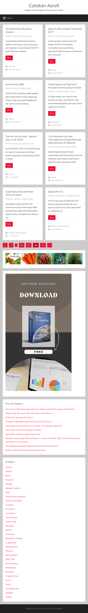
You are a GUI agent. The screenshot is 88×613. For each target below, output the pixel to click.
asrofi (30, 36)
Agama (9, 467)
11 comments (56, 229)
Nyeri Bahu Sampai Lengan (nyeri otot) (23, 434)
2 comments (14, 177)
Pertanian (10, 572)
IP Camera (10, 509)
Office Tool (10, 559)
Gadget (9, 484)
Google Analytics (13, 488)
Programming (12, 576)
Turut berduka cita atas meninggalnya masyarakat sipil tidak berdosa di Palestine (64, 139)
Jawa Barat (10, 513)
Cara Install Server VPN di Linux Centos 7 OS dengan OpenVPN (34, 426)
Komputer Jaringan (14, 538)
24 (43, 245)
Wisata (9, 597)
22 (29, 245)
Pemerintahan (12, 563)
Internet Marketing (14, 501)
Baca (9, 58)
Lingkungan (11, 542)
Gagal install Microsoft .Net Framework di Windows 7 (29, 413)
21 (22, 245)
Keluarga (10, 526)
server (8, 580)
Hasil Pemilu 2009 (15, 84)
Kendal (9, 530)
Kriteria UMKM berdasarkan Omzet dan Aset (25, 450)
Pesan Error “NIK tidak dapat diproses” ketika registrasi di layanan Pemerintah (40, 409)
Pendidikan (11, 568)
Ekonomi (9, 480)
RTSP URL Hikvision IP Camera (19, 417)
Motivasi (12, 67)
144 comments (57, 73)
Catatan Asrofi (44, 5)
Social (53, 70)
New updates (12, 555)
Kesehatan (55, 122)
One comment (14, 70)
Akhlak (9, 471)
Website (9, 593)
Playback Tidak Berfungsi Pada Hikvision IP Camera (29, 421)
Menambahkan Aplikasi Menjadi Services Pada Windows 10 (32, 446)
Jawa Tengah (11, 517)
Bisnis (8, 475)
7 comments (56, 125)
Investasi (9, 505)
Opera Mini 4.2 (55, 191)
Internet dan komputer (18, 233)
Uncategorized (12, 588)
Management (12, 547)
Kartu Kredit (11, 521)
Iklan (8, 492)
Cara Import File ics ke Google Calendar (23, 430)
